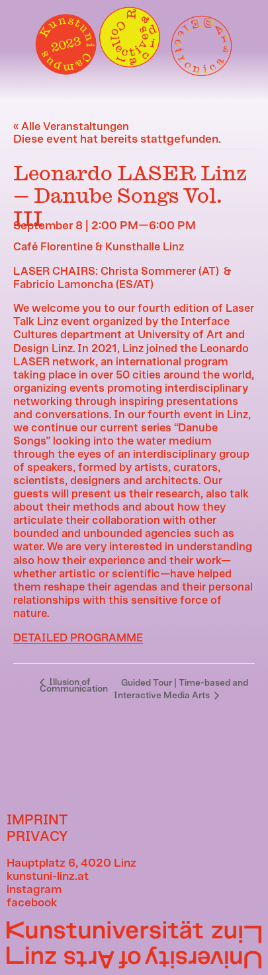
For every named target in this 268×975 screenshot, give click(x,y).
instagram (34, 890)
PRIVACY (37, 837)
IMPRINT (37, 820)
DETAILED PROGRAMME (78, 638)
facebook (32, 903)
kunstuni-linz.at (48, 877)
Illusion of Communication (74, 686)
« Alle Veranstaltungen (71, 127)
